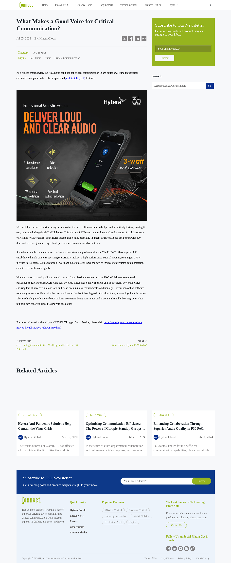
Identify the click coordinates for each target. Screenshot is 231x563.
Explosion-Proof (113, 522)
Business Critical (153, 4)
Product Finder (78, 532)
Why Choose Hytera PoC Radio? (129, 345)
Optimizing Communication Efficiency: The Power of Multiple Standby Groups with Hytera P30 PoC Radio (114, 426)
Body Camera (106, 4)
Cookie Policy (202, 558)
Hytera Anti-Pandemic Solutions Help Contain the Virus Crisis (44, 426)
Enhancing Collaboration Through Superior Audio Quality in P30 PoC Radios (178, 426)
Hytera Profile (78, 510)
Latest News (77, 515)
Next (142, 341)
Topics (172, 4)
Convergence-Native (115, 516)
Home (45, 4)
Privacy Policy (185, 558)
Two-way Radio (83, 4)
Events (73, 521)
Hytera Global (47, 38)
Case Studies (77, 526)
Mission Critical (128, 4)
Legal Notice (167, 558)
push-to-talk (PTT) (75, 78)
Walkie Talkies (141, 516)
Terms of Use (151, 558)
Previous (24, 341)
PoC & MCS (62, 4)
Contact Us (176, 525)
